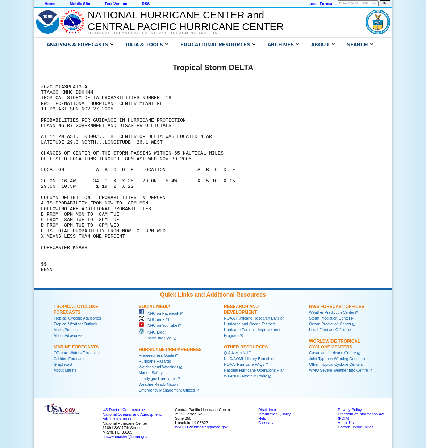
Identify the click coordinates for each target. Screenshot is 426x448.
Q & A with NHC (237, 353)
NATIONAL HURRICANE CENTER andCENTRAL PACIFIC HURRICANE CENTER (186, 20)
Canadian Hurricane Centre (332, 353)
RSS (146, 3)
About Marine (65, 370)
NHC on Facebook (159, 313)
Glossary (265, 422)
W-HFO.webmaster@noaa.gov (201, 427)
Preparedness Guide (156, 355)
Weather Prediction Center (331, 312)
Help (262, 418)
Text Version (116, 3)
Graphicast (63, 364)
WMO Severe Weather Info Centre (338, 370)
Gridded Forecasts (69, 358)
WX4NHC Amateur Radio (245, 376)
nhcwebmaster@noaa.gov (125, 436)
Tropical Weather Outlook (75, 324)
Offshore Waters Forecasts (77, 353)
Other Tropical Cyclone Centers (336, 364)
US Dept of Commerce (122, 409)
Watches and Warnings (158, 367)
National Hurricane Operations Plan (254, 370)
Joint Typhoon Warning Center (335, 358)
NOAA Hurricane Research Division (254, 318)
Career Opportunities (355, 427)
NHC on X (152, 319)
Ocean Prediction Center (330, 324)
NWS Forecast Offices (336, 306)
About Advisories (68, 335)
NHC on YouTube (158, 325)
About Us (346, 422)
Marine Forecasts (76, 347)
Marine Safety (151, 373)
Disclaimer (267, 409)
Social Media (154, 306)
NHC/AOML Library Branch (247, 358)
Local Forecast (322, 3)
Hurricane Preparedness (170, 349)
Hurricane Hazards (155, 361)
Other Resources (246, 347)
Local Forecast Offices (328, 329)
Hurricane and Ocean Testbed (249, 324)
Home (50, 3)
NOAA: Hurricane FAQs (244, 364)
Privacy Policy (350, 409)
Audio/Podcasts (67, 329)
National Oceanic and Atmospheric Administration (153, 33)
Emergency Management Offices (167, 390)
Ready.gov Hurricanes (158, 378)
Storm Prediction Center (329, 318)
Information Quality (274, 414)
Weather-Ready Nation (158, 384)
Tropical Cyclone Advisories (77, 318)
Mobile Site (80, 3)
